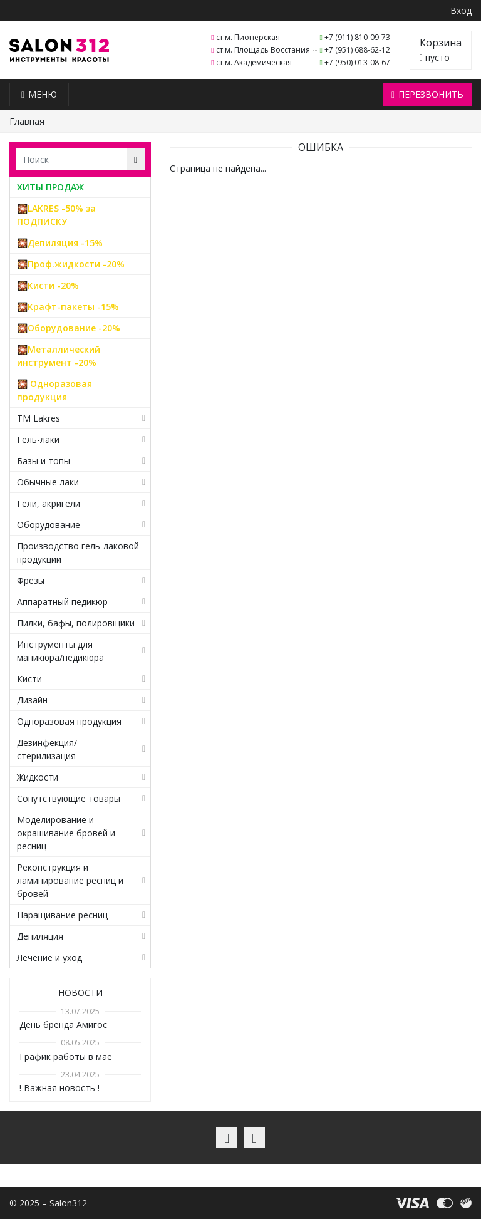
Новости (80, 993)
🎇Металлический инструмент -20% (58, 355)
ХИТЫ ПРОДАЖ (50, 187)
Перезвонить (427, 94)
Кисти (29, 679)
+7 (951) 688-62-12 (357, 49)
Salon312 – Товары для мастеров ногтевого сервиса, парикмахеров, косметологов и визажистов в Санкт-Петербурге (59, 50)
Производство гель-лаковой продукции (78, 552)
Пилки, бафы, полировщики (76, 623)
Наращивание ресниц (62, 915)
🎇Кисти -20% (48, 285)
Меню (39, 94)
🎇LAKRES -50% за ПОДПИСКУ (56, 214)
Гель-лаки (38, 439)
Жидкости (37, 777)
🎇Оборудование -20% (68, 328)
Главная (26, 121)
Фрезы (30, 580)
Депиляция (40, 936)
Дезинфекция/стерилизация (47, 749)
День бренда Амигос (63, 1024)
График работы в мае (65, 1056)
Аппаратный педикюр (62, 602)
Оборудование (48, 525)
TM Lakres (38, 418)
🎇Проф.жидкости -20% (71, 264)
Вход (461, 10)
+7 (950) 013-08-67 (357, 62)
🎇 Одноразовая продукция (54, 390)
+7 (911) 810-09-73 (357, 37)
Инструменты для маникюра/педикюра (60, 650)
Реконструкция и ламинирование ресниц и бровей (70, 880)
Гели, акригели (48, 503)
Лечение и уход (49, 957)
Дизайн (32, 700)
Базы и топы (43, 461)
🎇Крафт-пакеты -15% (68, 307)
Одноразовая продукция (69, 721)
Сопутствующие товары (68, 798)
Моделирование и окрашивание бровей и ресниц (66, 833)
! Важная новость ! (59, 1088)
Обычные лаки (48, 482)
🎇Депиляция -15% (60, 243)
